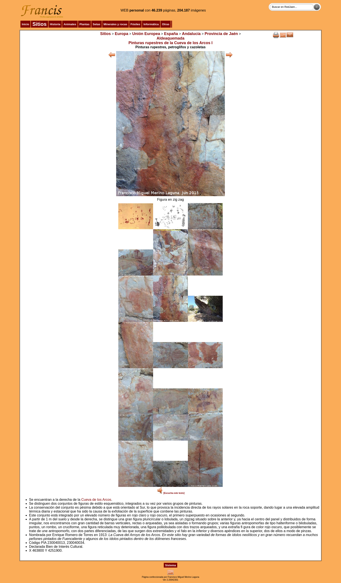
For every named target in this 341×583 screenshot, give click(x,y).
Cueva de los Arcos (96, 499)
